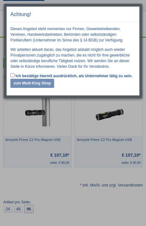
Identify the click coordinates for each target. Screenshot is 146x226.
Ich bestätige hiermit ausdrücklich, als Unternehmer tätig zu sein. (71, 75)
